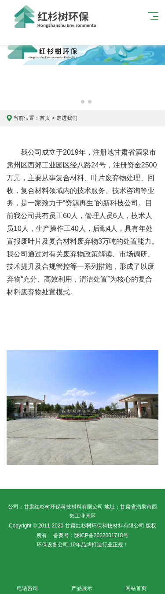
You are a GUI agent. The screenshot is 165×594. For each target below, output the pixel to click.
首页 (45, 118)
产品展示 (82, 583)
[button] (75, 102)
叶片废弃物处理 (115, 178)
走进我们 (66, 118)
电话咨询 (27, 583)
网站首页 (136, 583)
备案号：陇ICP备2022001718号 (90, 535)
